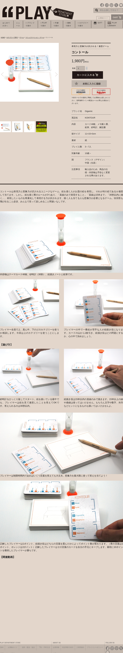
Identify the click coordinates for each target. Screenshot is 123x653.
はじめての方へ (6, 24)
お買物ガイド (103, 18)
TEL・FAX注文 (44, 647)
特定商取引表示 (67, 647)
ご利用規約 (80, 647)
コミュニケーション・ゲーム (34, 37)
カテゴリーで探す (12, 37)
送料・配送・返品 (28, 647)
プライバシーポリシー (95, 647)
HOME (3, 37)
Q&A (1, 647)
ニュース (18, 24)
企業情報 (56, 647)
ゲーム (22, 37)
